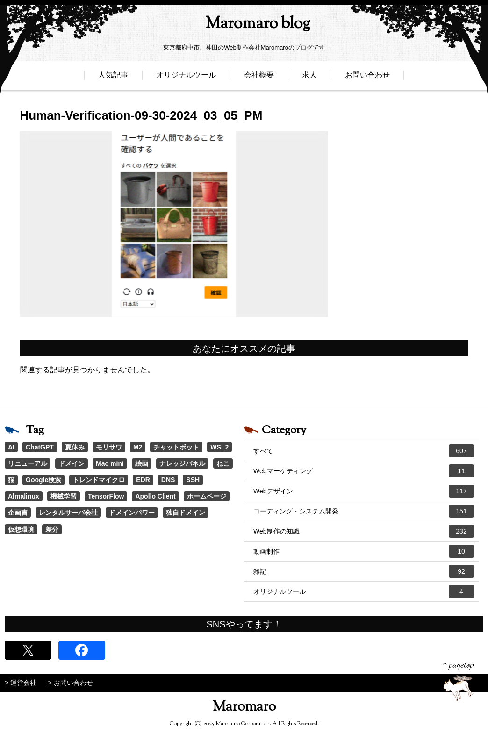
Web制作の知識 (363, 531)
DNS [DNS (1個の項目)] (168, 480)
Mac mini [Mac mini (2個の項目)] (110, 463)
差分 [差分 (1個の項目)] (51, 529)
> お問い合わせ (70, 682)
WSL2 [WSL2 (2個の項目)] (219, 447)
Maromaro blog (244, 26)
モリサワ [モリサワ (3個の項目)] (109, 447)
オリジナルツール (186, 78)
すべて (363, 450)
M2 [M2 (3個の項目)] (137, 447)
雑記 (363, 571)
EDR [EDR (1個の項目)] (143, 480)
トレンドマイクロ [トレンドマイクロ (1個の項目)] (98, 480)
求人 (309, 78)
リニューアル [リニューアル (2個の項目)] (27, 463)
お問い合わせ (367, 78)
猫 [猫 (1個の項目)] (11, 480)
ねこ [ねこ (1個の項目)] (223, 463)
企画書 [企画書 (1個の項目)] (18, 512)
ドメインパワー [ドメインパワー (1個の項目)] (132, 512)
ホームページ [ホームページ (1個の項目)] (206, 496)
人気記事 (113, 78)
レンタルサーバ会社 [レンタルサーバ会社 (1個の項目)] (68, 512)
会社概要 (259, 78)
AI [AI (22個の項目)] (11, 447)
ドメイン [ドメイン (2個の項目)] (71, 463)
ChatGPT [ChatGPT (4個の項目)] (40, 447)
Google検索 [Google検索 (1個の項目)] (43, 480)
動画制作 (363, 551)
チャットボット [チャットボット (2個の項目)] (176, 447)
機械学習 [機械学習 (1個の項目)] (63, 496)
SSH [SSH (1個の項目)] (193, 480)
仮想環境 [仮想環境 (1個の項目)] (21, 529)
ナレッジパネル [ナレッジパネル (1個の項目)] (182, 463)
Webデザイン (363, 491)
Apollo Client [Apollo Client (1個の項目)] (155, 496)
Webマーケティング (363, 470)
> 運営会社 (20, 682)
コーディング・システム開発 (363, 511)
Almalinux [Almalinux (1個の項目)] (23, 496)
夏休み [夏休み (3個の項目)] (75, 447)
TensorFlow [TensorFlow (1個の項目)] (106, 496)
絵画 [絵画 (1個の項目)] (141, 463)
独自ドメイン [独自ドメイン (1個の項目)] (185, 512)
